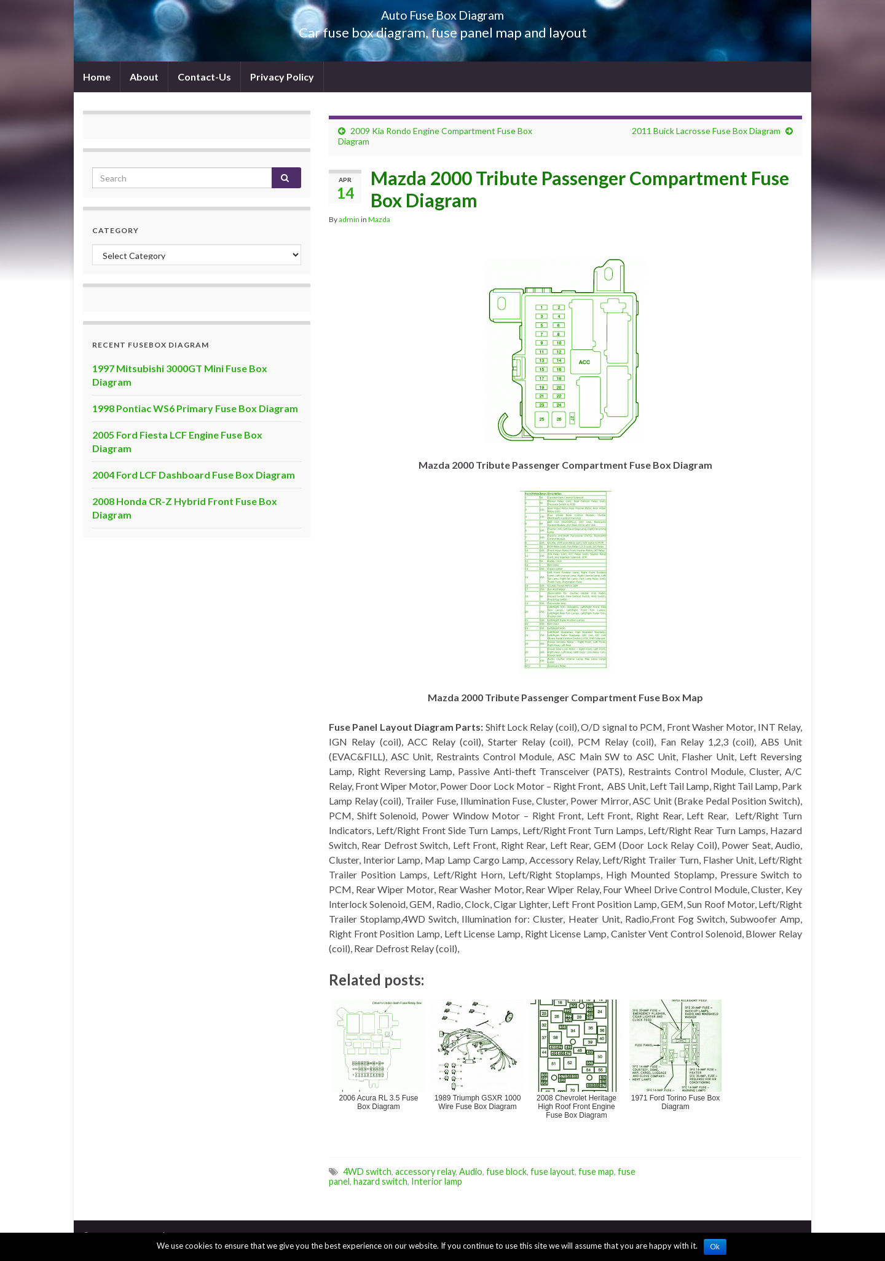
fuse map (596, 1171)
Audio (470, 1171)
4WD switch (367, 1171)
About (144, 76)
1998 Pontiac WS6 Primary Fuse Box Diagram (195, 408)
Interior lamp (436, 1181)
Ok (715, 1247)
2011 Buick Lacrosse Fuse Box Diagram (706, 130)
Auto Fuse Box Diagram (442, 12)
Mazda (379, 219)
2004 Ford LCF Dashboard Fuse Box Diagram (193, 474)
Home (97, 76)
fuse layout (552, 1171)
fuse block (506, 1171)
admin (349, 219)
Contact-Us (204, 76)
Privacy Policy (282, 76)
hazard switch (380, 1181)
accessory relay (425, 1171)
